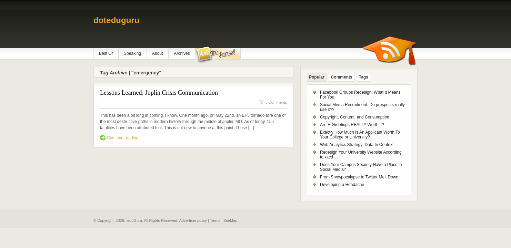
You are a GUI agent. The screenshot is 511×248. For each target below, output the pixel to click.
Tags (363, 77)
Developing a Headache (342, 184)
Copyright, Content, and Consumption (354, 117)
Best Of (106, 53)
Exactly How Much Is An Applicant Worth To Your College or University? (360, 135)
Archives (182, 53)
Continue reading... (124, 137)
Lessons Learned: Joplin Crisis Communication (159, 92)
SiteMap (230, 220)
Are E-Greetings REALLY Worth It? (352, 124)
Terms (215, 220)
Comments (341, 77)
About (157, 53)
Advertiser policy (193, 220)
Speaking (132, 53)
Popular (316, 77)
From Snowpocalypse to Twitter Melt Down (359, 177)
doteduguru (116, 20)
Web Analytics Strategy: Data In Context (356, 144)
